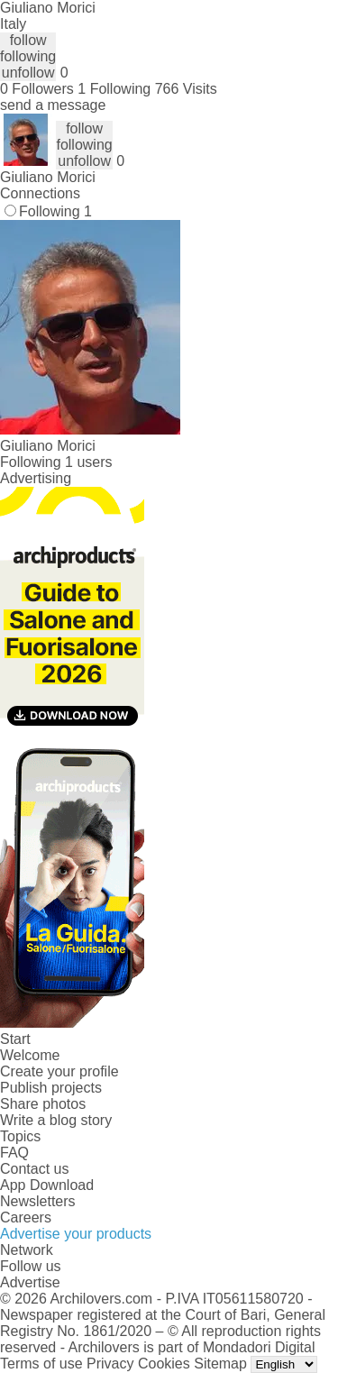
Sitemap (220, 1363)
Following (55, 211)
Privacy (110, 1363)
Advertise (30, 1282)
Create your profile (59, 1071)
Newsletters (38, 1201)
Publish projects (51, 1087)
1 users (88, 462)
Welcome (29, 1055)
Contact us (34, 1168)
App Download (47, 1185)
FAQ (14, 1152)
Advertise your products (75, 1233)
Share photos (43, 1104)
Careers (25, 1217)
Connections (40, 193)
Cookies (164, 1363)
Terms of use (41, 1363)
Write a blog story (56, 1120)
